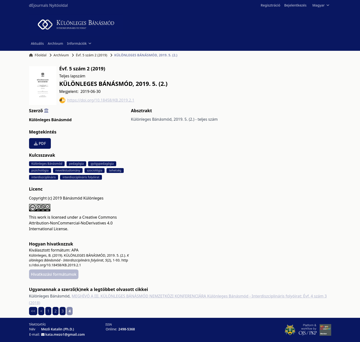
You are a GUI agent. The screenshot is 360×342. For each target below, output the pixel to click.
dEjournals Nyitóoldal (48, 5)
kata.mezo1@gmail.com (65, 334)
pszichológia (40, 170)
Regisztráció (270, 5)
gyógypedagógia (102, 164)
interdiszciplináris (43, 177)
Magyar (320, 5)
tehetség (115, 170)
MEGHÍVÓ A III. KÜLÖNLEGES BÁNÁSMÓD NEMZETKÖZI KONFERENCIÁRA (139, 296)
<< (33, 311)
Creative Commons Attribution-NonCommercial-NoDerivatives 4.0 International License (73, 223)
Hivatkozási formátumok (54, 274)
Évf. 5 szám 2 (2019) (91, 55)
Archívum (55, 43)
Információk (79, 43)
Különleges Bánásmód (50, 119)
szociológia (94, 170)
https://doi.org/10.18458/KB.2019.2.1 (96, 100)
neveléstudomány (67, 170)
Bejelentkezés (295, 5)
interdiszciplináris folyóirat (80, 177)
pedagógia (76, 164)
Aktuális (37, 43)
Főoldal (38, 55)
